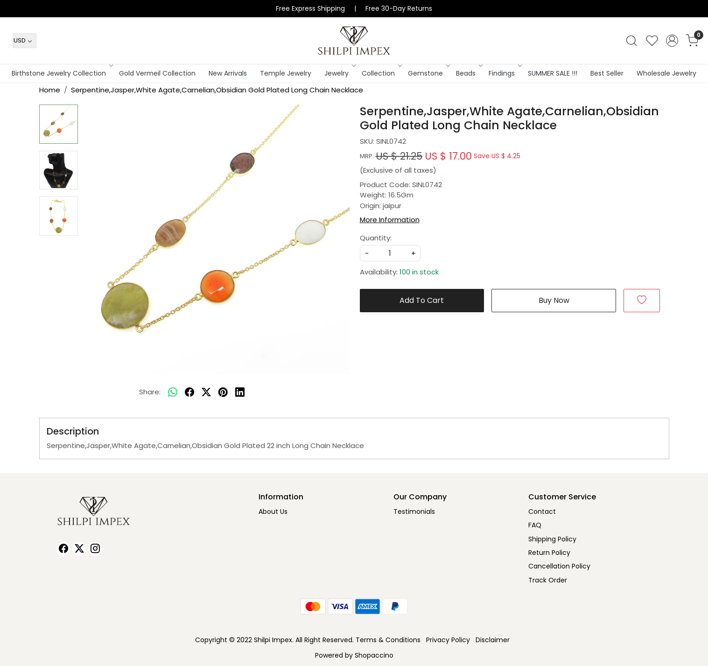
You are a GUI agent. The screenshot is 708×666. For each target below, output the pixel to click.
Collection (381, 73)
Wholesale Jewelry (666, 73)
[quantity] (390, 253)
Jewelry (339, 73)
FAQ (534, 525)
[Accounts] (672, 41)
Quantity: (376, 238)
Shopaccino (374, 655)
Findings (504, 73)
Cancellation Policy (559, 566)
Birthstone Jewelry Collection (62, 73)
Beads (468, 73)
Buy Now (554, 300)
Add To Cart (422, 300)
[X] (79, 549)
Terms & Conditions (388, 640)
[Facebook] (63, 549)
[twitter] (206, 392)
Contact (542, 511)
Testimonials (414, 511)
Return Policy (549, 552)
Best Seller (607, 73)
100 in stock (419, 272)
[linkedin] (239, 392)
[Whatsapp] (172, 392)
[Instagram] (95, 549)
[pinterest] (223, 392)
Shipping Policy (552, 539)
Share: (150, 392)
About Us (273, 511)
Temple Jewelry (285, 73)
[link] (631, 40)
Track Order (547, 580)
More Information (390, 219)
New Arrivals (228, 73)
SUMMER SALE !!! (552, 73)
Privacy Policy (448, 640)
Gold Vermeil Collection (157, 73)
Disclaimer (493, 640)
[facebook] (189, 392)
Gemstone (428, 73)
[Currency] (24, 40)
